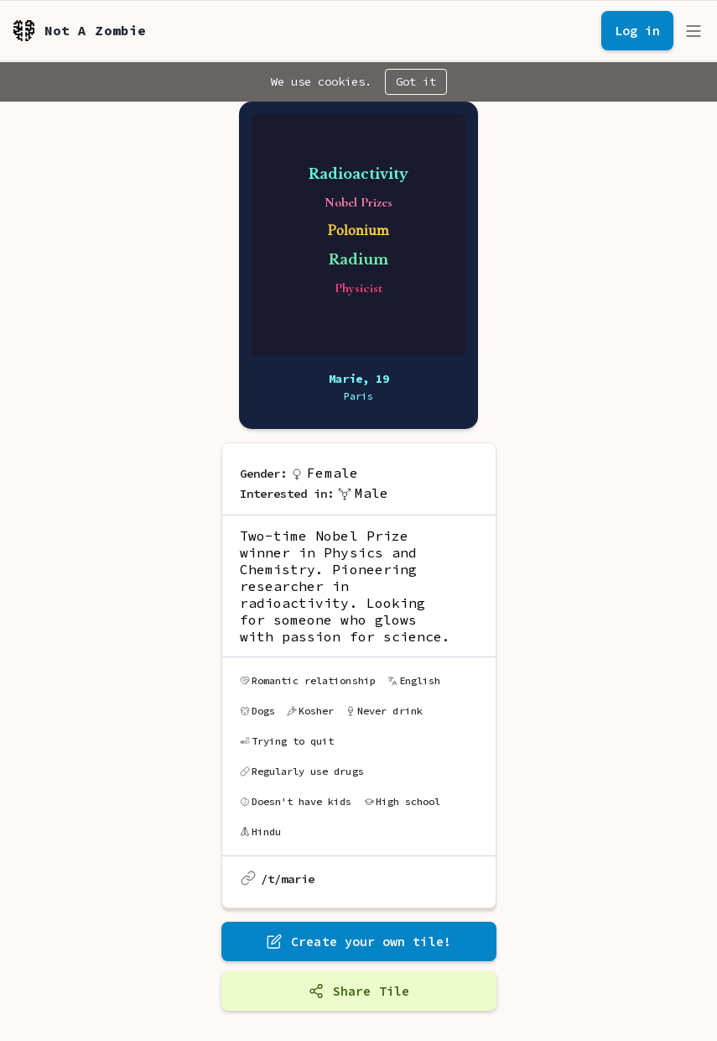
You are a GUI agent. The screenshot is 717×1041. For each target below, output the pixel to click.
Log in (637, 31)
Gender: (264, 473)
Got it (416, 81)
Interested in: (287, 493)
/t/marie (288, 879)
